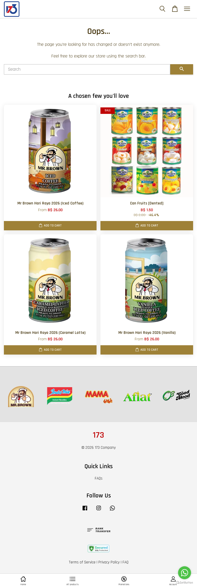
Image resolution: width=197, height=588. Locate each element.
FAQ (125, 562)
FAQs (99, 478)
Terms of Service (82, 562)
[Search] (87, 69)
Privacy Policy (109, 562)
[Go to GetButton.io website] (184, 582)
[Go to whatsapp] (184, 572)
